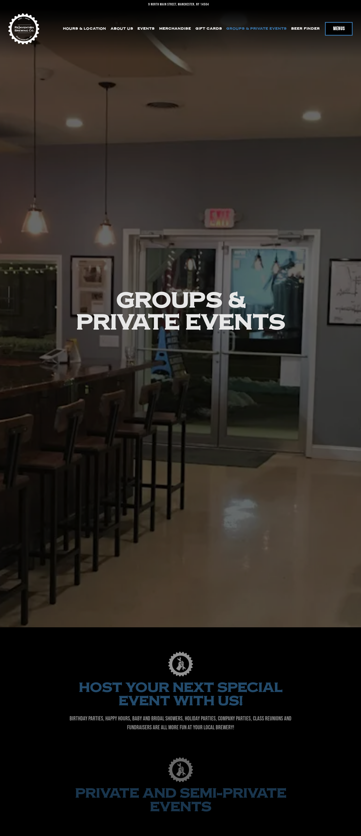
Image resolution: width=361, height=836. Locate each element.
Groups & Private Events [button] (256, 28)
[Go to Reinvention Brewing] (178, 4)
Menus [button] (339, 29)
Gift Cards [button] (208, 28)
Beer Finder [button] (305, 28)
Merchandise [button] (175, 28)
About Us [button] (122, 28)
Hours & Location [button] (84, 28)
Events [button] (146, 28)
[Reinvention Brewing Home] (23, 28)
